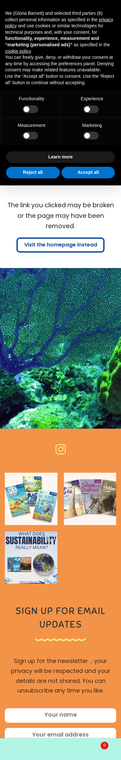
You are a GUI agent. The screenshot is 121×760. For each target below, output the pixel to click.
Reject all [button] (33, 172)
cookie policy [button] (18, 51)
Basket (94, 744)
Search (60, 749)
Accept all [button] (88, 172)
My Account (20, 749)
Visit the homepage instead (60, 245)
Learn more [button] (60, 156)
